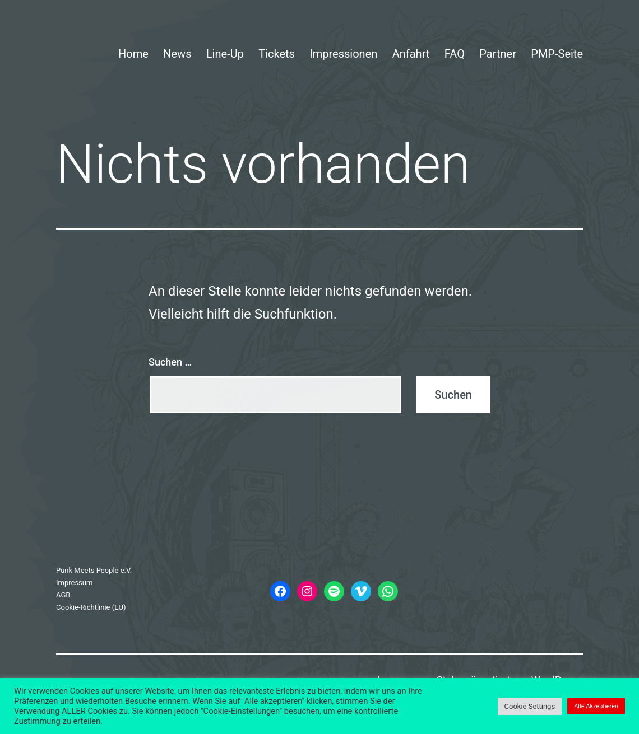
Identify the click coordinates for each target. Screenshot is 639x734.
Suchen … (170, 362)
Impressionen (343, 53)
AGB (63, 595)
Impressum (74, 582)
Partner (497, 53)
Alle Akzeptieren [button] (596, 706)
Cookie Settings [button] (529, 706)
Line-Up (225, 53)
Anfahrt (411, 53)
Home (133, 53)
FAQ (454, 53)
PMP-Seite (557, 53)
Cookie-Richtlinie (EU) (91, 607)
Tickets (276, 53)
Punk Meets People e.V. (94, 570)
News (177, 53)
